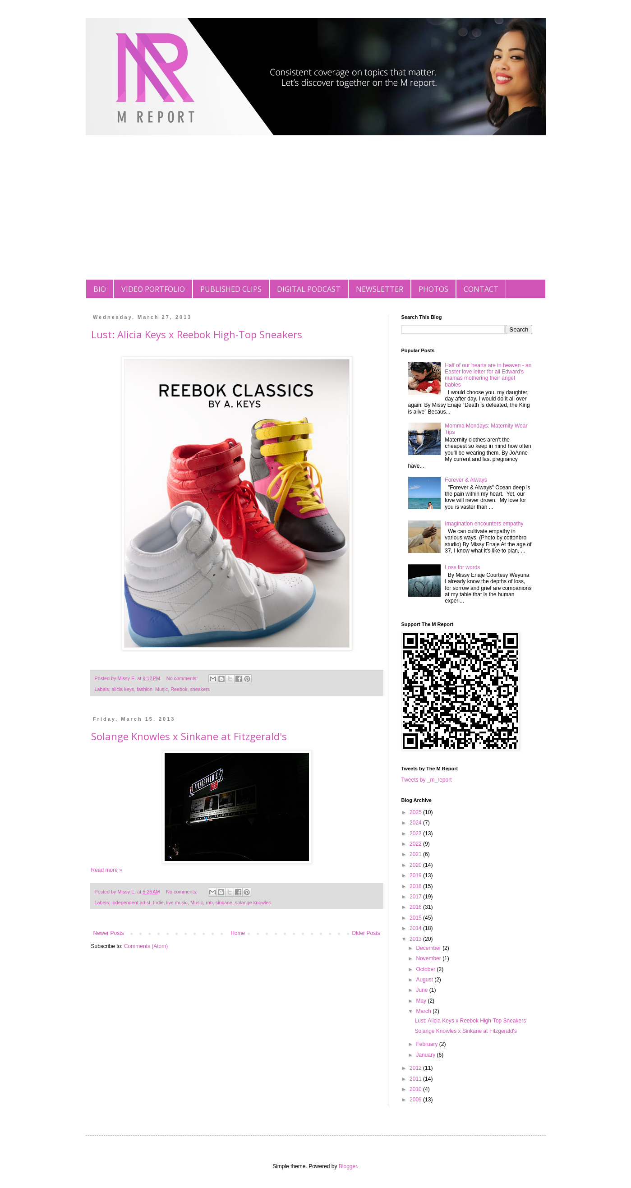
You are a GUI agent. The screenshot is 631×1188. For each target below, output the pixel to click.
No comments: (182, 678)
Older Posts (366, 933)
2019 (416, 875)
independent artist (130, 902)
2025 (416, 812)
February (427, 1044)
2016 (416, 907)
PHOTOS (433, 289)
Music (161, 689)
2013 (416, 939)
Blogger (348, 1166)
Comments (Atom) (146, 946)
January (426, 1055)
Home (237, 933)
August (425, 979)
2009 (416, 1099)
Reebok (178, 689)
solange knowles (253, 902)
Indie (158, 902)
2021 (416, 854)
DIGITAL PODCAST (309, 289)
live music (177, 902)
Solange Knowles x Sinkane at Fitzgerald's (189, 736)
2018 (416, 886)
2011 (416, 1079)
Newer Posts (108, 933)
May (422, 1001)
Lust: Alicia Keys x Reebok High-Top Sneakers (196, 334)
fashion (144, 689)
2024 (416, 823)
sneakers (200, 689)
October (426, 969)
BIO (99, 289)
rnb (209, 902)
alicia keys (122, 689)
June (422, 990)
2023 (416, 833)
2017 (416, 896)
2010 (416, 1089)
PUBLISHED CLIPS (231, 289)
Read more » (106, 870)
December (429, 948)
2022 (416, 844)
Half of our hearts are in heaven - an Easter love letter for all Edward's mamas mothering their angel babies (488, 375)
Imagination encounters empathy (484, 523)
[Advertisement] (316, 212)
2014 (416, 928)
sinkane (224, 902)
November (429, 958)
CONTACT (481, 289)
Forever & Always (466, 480)
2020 (416, 865)
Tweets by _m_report (426, 780)
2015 (416, 918)
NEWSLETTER (379, 289)
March (424, 1011)
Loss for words (462, 567)
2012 (416, 1068)
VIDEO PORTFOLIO (153, 289)
